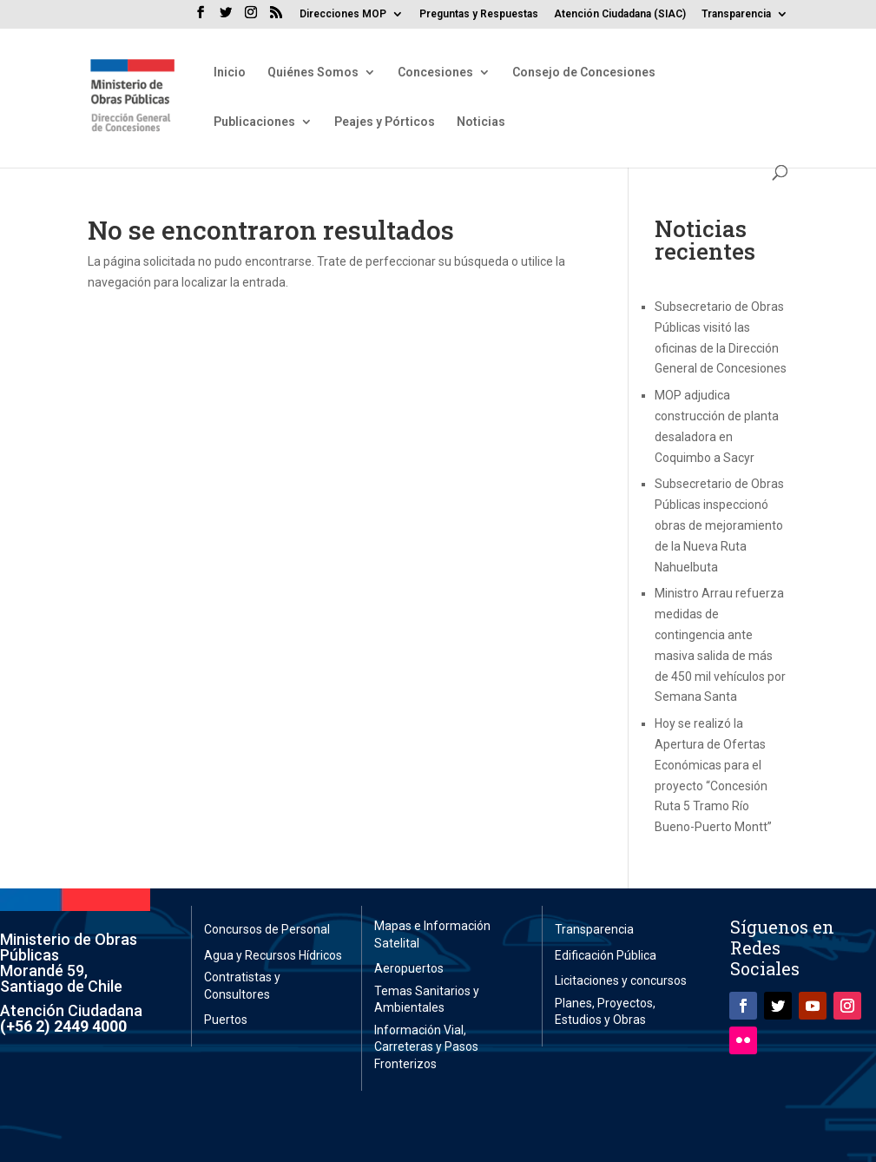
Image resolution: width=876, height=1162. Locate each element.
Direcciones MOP (343, 14)
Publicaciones (254, 122)
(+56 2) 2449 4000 (63, 1026)
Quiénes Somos (313, 72)
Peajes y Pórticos (384, 122)
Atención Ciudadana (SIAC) (620, 14)
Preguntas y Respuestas (478, 14)
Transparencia (736, 14)
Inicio (230, 72)
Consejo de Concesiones (583, 72)
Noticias (481, 122)
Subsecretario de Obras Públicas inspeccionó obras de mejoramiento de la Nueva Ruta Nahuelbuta (719, 525)
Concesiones (435, 72)
